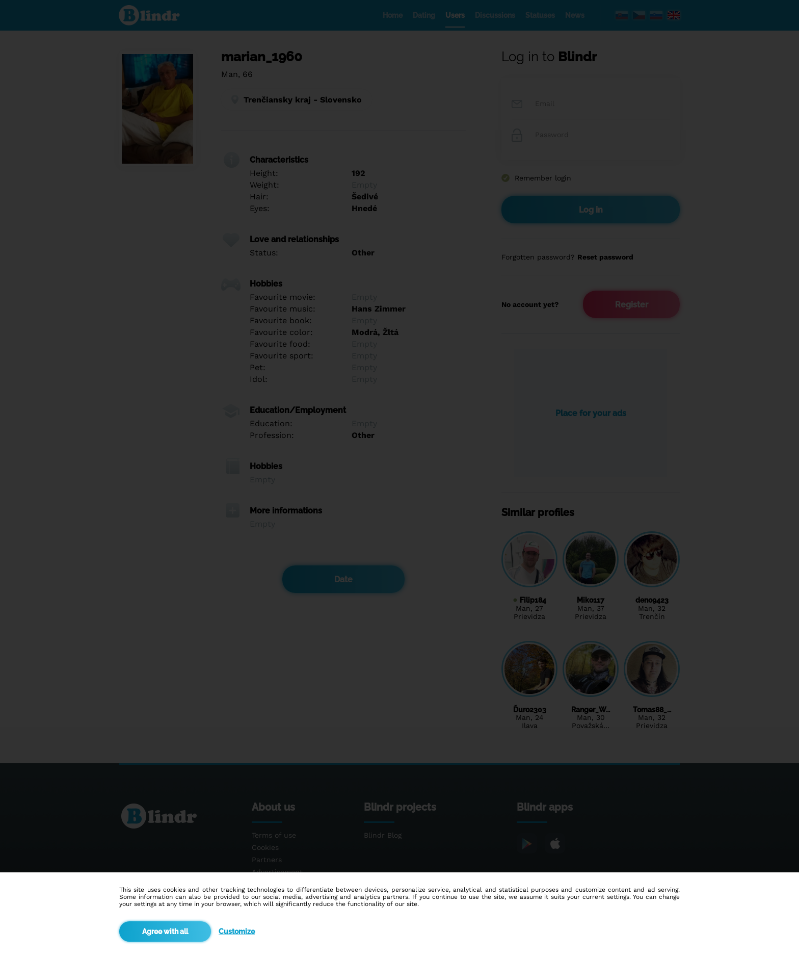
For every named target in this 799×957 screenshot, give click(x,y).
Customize (237, 931)
